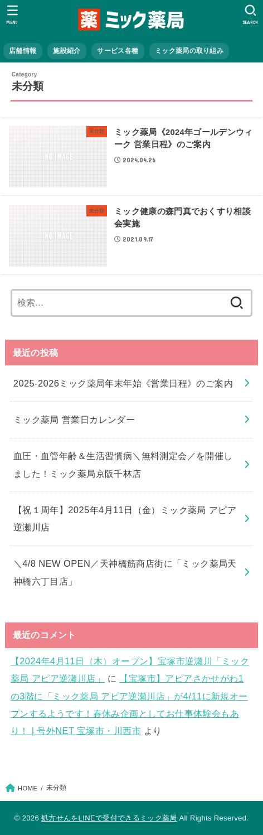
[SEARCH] (250, 14)
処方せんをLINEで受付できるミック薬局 (109, 818)
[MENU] (12, 14)
